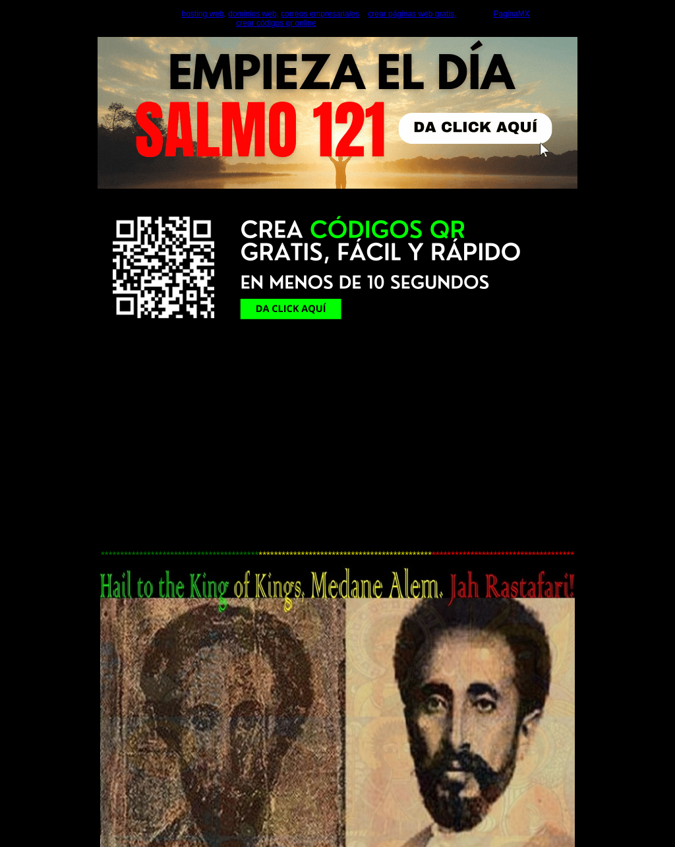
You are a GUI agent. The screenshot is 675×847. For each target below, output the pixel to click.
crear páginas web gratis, (412, 13)
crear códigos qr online (276, 23)
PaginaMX (511, 13)
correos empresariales (320, 13)
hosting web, (204, 13)
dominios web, (253, 13)
